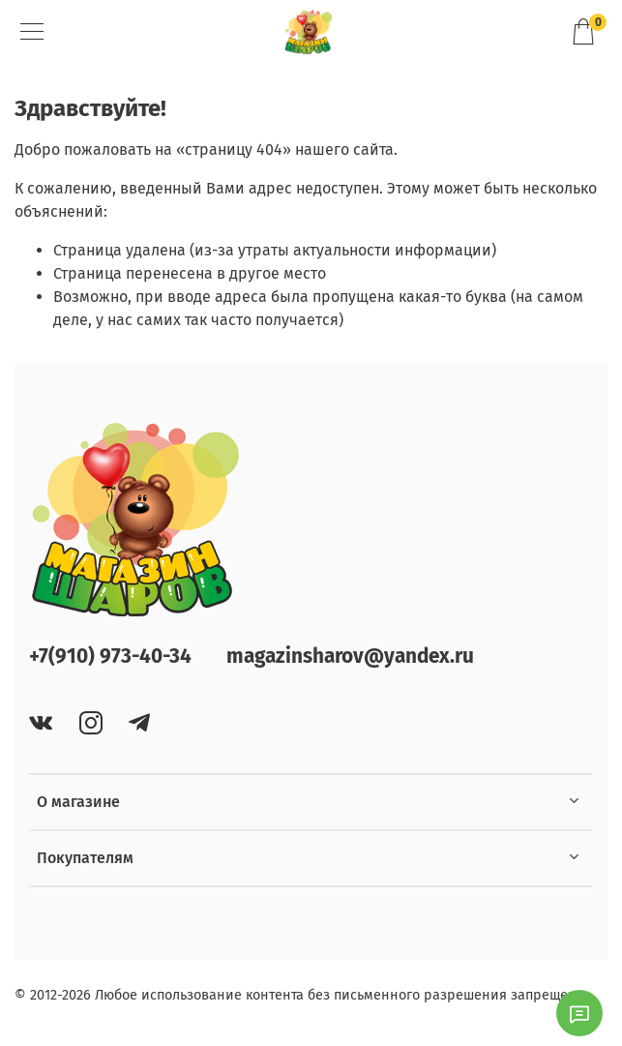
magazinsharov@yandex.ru (350, 656)
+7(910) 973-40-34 (110, 656)
